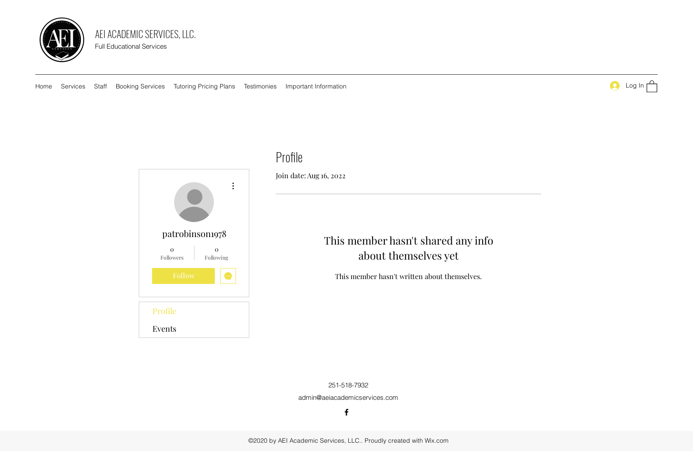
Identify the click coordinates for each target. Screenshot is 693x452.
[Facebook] (346, 412)
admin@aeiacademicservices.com (348, 397)
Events (164, 328)
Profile (164, 311)
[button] (652, 86)
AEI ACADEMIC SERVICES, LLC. (145, 34)
